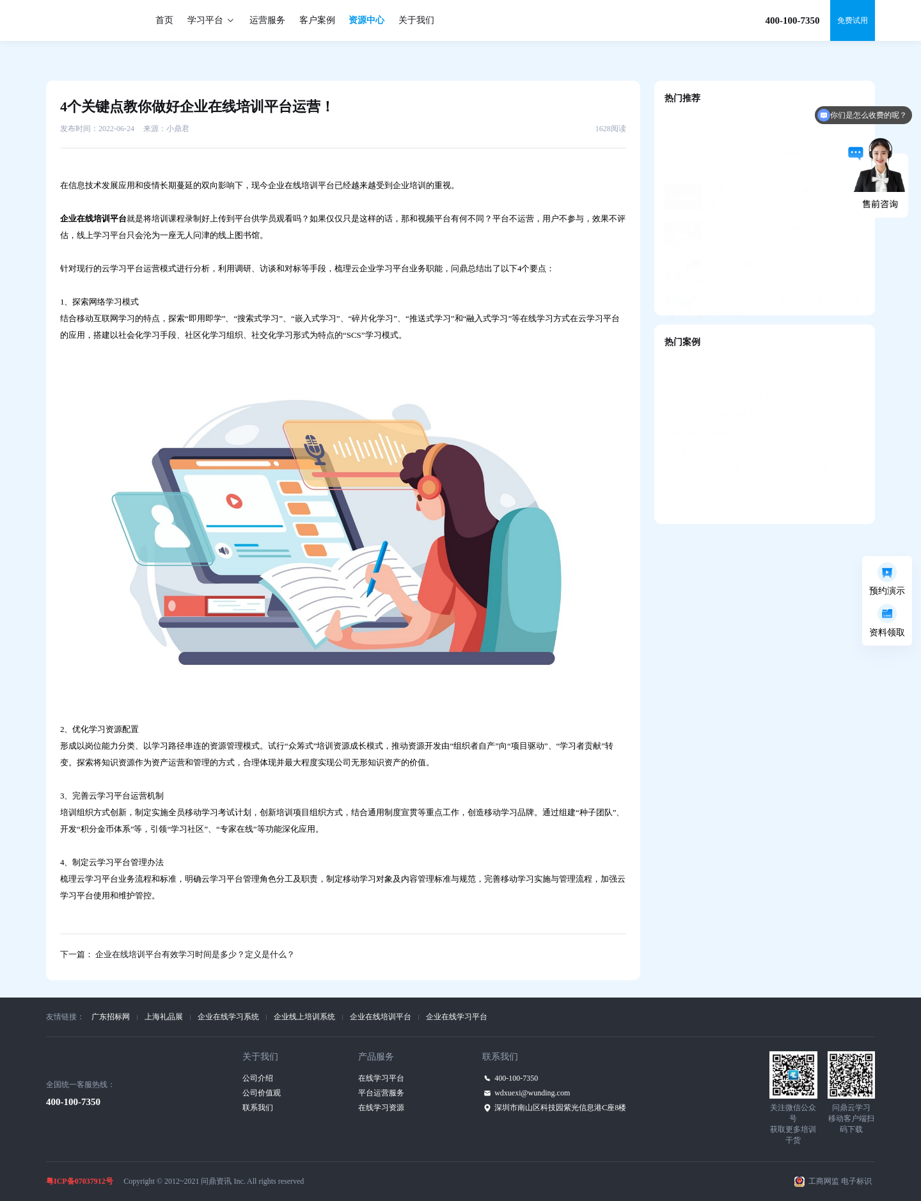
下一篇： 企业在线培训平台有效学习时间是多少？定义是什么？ (177, 954)
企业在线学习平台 (456, 1016)
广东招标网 (110, 1016)
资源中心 (366, 20)
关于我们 (416, 20)
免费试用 (852, 20)
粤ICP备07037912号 (79, 1181)
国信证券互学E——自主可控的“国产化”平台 (743, 454)
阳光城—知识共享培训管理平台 (722, 364)
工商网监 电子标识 (840, 1181)
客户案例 (317, 20)
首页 (164, 20)
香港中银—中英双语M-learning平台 (728, 418)
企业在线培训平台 (380, 1016)
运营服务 (267, 20)
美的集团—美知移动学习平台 (718, 400)
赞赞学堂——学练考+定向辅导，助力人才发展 (747, 436)
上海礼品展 (164, 1016)
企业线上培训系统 (304, 1016)
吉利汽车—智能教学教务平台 (718, 382)
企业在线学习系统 (228, 1016)
